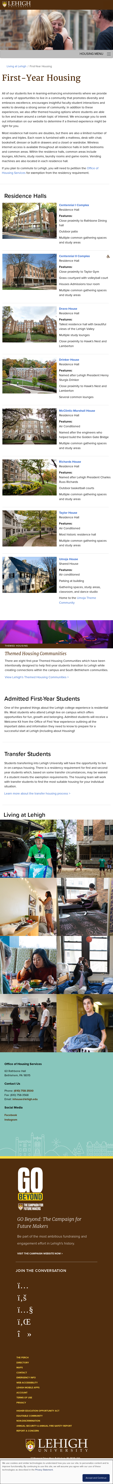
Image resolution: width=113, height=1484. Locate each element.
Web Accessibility (27, 1382)
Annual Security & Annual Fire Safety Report (44, 1426)
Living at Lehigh (16, 66)
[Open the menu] (107, 4)
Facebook (10, 1115)
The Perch (22, 1357)
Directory (22, 1362)
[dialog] (56, 1472)
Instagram (10, 1120)
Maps (19, 1367)
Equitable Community (29, 1416)
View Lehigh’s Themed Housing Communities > (37, 677)
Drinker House (69, 359)
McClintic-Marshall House (77, 410)
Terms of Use (24, 1397)
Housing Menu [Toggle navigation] (95, 53)
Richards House (70, 461)
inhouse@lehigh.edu (25, 1099)
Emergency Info (26, 1377)
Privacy (21, 1402)
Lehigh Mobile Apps (27, 1387)
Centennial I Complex (74, 205)
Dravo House (68, 308)
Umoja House (68, 559)
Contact (21, 1372)
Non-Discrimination (28, 1421)
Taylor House (68, 512)
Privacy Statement (44, 1469)
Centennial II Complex (74, 256)
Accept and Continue (96, 1478)
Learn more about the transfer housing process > (37, 793)
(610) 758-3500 (24, 1091)
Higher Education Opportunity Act (37, 1410)
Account (21, 1392)
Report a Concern (27, 1431)
